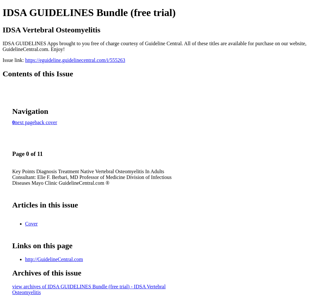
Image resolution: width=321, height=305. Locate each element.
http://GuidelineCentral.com (54, 259)
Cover (31, 223)
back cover (46, 122)
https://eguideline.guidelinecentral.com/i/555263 (75, 60)
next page (25, 122)
